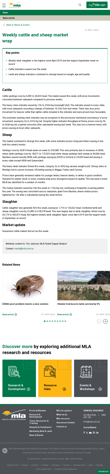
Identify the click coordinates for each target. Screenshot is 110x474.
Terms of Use (12, 465)
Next (105, 321)
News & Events (36, 435)
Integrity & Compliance (40, 427)
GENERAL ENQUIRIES (94, 410)
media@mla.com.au (24, 248)
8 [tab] (62, 321)
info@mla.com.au (92, 422)
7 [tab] (60, 321)
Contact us (61, 426)
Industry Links (79, 465)
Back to (18, 25)
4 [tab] (52, 321)
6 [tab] (57, 321)
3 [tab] (50, 321)
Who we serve (63, 418)
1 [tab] (44, 321)
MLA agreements (44, 469)
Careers (66, 465)
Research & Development (35, 415)
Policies (45, 465)
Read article (8, 314)
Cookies (34, 465)
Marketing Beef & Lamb (40, 431)
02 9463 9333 (90, 415)
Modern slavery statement (66, 469)
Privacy (25, 465)
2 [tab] (47, 321)
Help (91, 465)
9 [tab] (65, 321)
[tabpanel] (28, 293)
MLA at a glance (64, 410)
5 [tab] (55, 321)
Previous (99, 321)
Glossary (56, 465)
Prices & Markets (37, 410)
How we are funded (65, 422)
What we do (61, 414)
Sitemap (99, 465)
